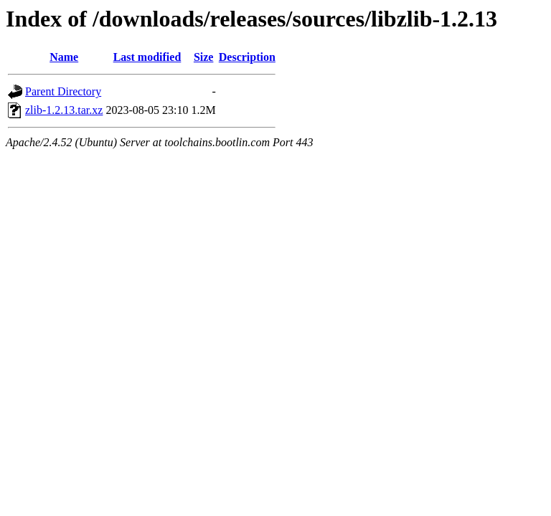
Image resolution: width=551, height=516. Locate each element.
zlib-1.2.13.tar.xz (64, 110)
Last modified (147, 57)
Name (64, 57)
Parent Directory (63, 91)
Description (247, 57)
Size (204, 57)
